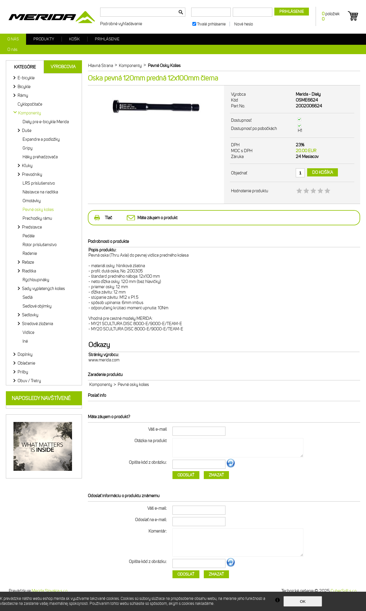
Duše (26, 130)
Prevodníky (32, 174)
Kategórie (25, 67)
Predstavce (32, 227)
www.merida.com (103, 360)
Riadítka (29, 271)
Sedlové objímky (37, 306)
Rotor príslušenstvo (40, 244)
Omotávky (32, 200)
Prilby (23, 372)
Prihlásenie (107, 39)
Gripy (28, 148)
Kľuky (27, 165)
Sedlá (28, 297)
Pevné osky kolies (38, 209)
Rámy (23, 95)
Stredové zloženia (37, 323)
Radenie (30, 253)
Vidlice (28, 332)
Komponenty (100, 384)
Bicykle (24, 86)
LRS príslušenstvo (39, 183)
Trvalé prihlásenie (211, 24)
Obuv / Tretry (29, 380)
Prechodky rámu (37, 218)
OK (302, 601)
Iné (25, 341)
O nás (13, 39)
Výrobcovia (63, 66)
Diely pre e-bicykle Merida (46, 121)
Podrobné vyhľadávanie (121, 23)
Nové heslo (243, 24)
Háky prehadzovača (40, 156)
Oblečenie (26, 363)
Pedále (29, 235)
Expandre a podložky (41, 139)
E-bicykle (26, 77)
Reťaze (28, 262)
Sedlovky (30, 314)
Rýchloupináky (36, 279)
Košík (74, 39)
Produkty (43, 39)
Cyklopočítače (30, 104)
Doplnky (25, 354)
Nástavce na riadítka (40, 192)
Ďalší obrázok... (230, 466)
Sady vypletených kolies (43, 288)
